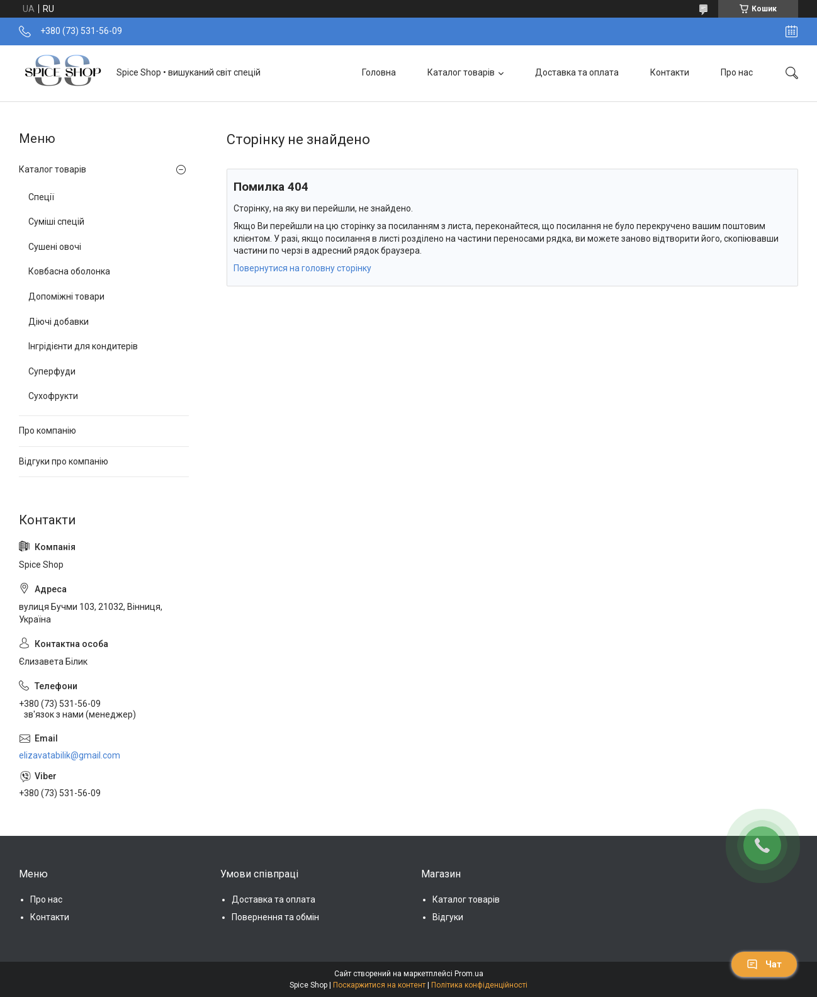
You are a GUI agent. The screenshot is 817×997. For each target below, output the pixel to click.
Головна (379, 72)
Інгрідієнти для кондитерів (83, 346)
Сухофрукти (53, 396)
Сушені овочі (54, 247)
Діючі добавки (58, 322)
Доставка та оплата (577, 72)
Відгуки (447, 917)
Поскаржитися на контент (379, 985)
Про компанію (47, 430)
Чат (764, 964)
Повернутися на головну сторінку (302, 268)
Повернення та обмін (275, 917)
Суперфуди (52, 371)
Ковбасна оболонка (69, 271)
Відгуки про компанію (63, 461)
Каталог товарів (461, 72)
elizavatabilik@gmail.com (69, 755)
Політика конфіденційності (479, 985)
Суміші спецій (56, 222)
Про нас (737, 72)
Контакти (669, 72)
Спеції (41, 197)
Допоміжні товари (66, 296)
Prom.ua (468, 973)
